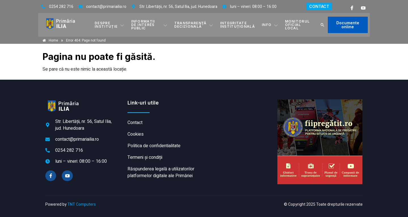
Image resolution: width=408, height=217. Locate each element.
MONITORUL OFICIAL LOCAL (297, 24)
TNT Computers (81, 204)
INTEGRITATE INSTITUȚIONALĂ (237, 25)
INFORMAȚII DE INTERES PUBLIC (149, 24)
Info (270, 25)
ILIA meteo (239, 120)
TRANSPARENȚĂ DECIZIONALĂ (193, 25)
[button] (322, 25)
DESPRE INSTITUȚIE (109, 25)
